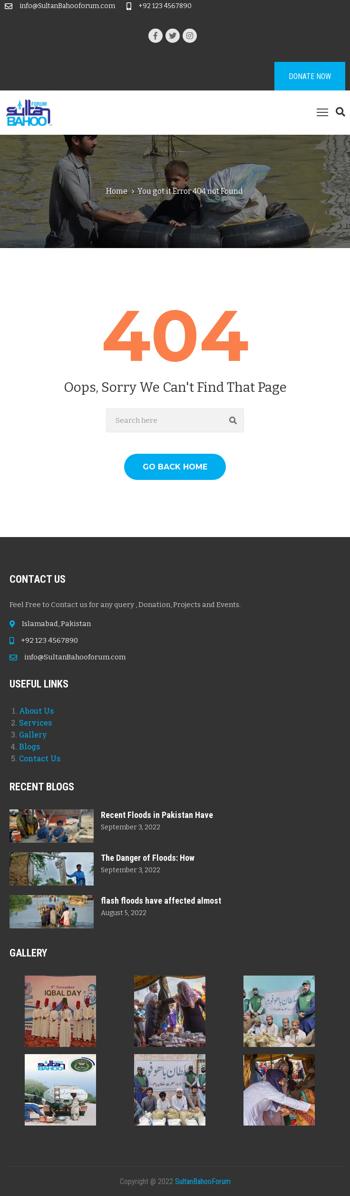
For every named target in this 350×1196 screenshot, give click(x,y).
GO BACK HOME (175, 466)
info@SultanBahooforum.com (67, 6)
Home (116, 191)
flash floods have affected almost (161, 901)
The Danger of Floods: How (147, 858)
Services (35, 723)
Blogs (29, 746)
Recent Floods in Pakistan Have (157, 815)
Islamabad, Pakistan (56, 623)
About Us (36, 711)
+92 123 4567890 (165, 6)
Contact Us (39, 758)
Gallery (33, 734)
